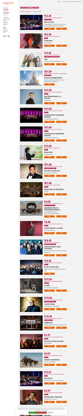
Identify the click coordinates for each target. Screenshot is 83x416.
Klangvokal (59, 1)
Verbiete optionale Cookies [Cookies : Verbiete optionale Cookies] (41, 412)
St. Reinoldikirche (56, 185)
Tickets (61, 28)
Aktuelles (5, 17)
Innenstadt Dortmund (57, 263)
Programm (5, 10)
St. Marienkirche (56, 243)
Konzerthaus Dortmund (57, 18)
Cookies (4, 32)
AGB (3, 30)
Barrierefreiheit (5, 31)
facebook (4, 36)
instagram (6, 36)
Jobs (4, 26)
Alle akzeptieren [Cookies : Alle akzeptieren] (32, 412)
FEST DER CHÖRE (5, 13)
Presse (5, 21)
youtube (9, 36)
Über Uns (5, 23)
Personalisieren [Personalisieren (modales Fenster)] (50, 412)
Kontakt (5, 24)
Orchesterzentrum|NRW (57, 92)
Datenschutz (5, 28)
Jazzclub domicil (56, 36)
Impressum (5, 27)
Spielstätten (6, 19)
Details (49, 28)
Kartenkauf (5, 15)
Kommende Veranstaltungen (77, 1)
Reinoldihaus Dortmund (57, 167)
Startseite (5, 8)
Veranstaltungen (6, 12)
